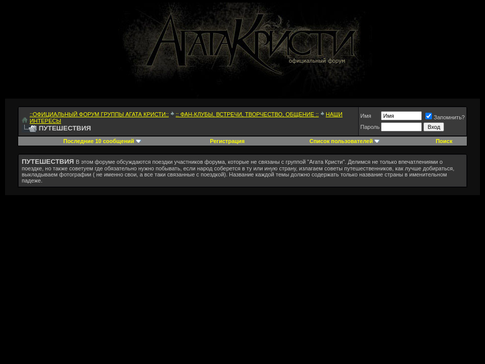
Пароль (369, 127)
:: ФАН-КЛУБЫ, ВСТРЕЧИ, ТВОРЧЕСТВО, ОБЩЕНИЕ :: (247, 114)
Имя (365, 116)
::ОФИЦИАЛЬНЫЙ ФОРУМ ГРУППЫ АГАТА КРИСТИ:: (99, 114)
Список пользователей (341, 141)
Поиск (443, 141)
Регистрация (227, 141)
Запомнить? (445, 117)
